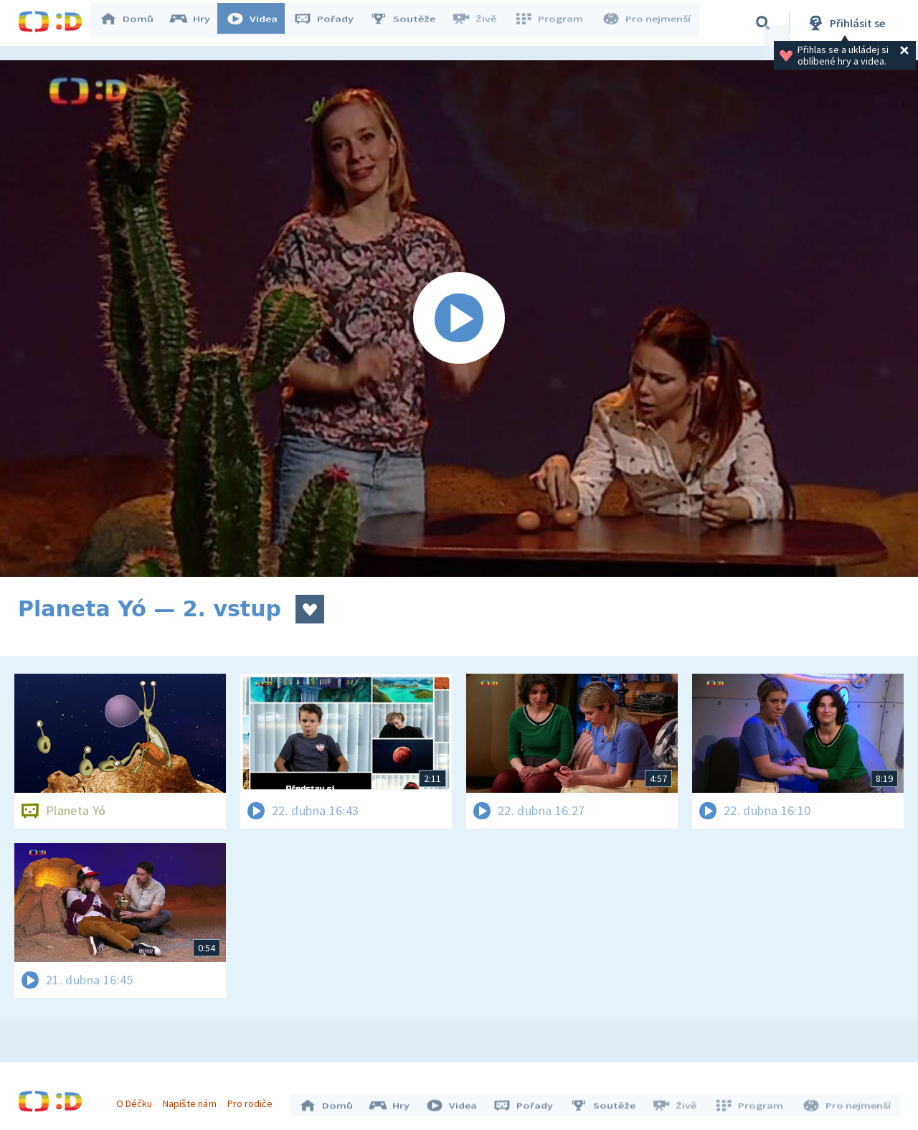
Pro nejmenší (647, 23)
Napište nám (192, 1099)
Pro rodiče (253, 1099)
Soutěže (409, 23)
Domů (133, 23)
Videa (258, 23)
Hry (197, 23)
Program (553, 23)
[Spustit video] (459, 318)
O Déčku (138, 1099)
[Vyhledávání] (763, 23)
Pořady (330, 23)
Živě (480, 23)
